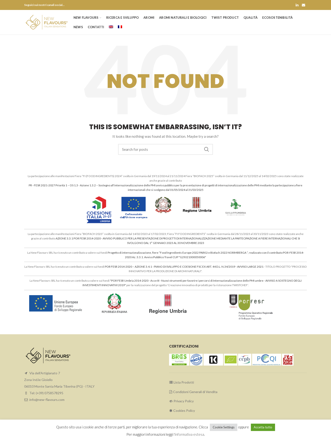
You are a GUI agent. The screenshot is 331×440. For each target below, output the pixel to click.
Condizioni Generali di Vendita (193, 392)
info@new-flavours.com (46, 400)
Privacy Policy (181, 401)
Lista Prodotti (181, 382)
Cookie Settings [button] (223, 427)
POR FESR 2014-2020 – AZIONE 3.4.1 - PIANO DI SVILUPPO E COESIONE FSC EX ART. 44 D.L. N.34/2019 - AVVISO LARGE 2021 (184, 266)
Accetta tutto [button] (263, 427)
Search (206, 149)
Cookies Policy (182, 410)
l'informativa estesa (189, 434)
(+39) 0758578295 (49, 393)
